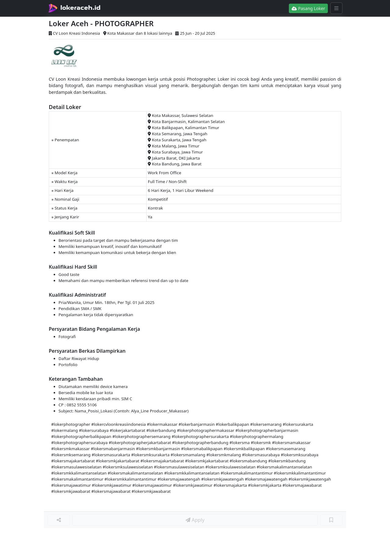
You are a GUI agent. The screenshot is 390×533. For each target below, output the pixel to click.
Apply (195, 520)
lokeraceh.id (80, 7)
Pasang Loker (308, 8)
